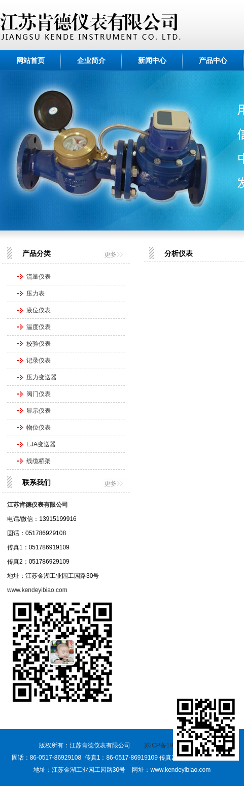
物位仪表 (38, 427)
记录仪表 (38, 360)
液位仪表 (38, 310)
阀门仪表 (38, 394)
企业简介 (91, 60)
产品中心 (213, 60)
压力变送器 (41, 377)
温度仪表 (38, 327)
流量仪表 (38, 276)
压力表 (35, 293)
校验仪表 (38, 343)
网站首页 (30, 60)
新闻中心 (152, 60)
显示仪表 (38, 410)
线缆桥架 (38, 461)
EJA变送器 (41, 444)
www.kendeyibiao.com (37, 590)
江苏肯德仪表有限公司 (37, 504)
